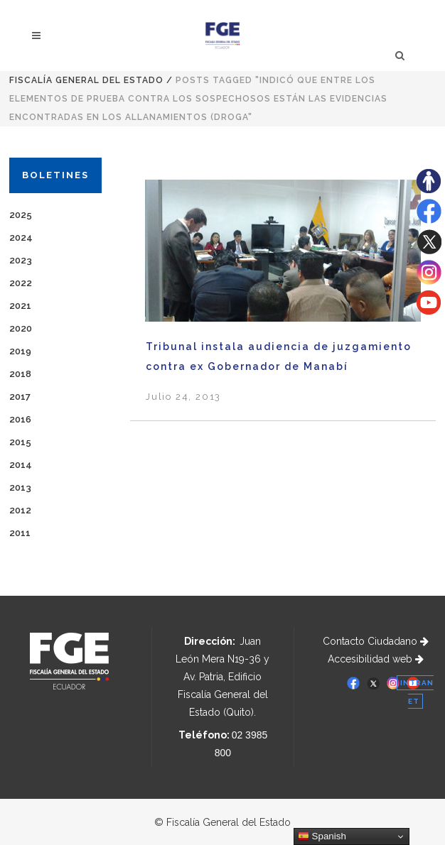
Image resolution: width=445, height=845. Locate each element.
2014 (20, 464)
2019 (20, 351)
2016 (20, 419)
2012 (20, 510)
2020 (20, 328)
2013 (20, 487)
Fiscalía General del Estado (86, 80)
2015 (20, 442)
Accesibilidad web (376, 659)
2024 (21, 237)
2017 (20, 396)
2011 (20, 533)
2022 (20, 283)
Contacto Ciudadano (376, 641)
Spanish (322, 836)
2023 (20, 260)
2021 (20, 305)
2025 (20, 214)
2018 (20, 374)
